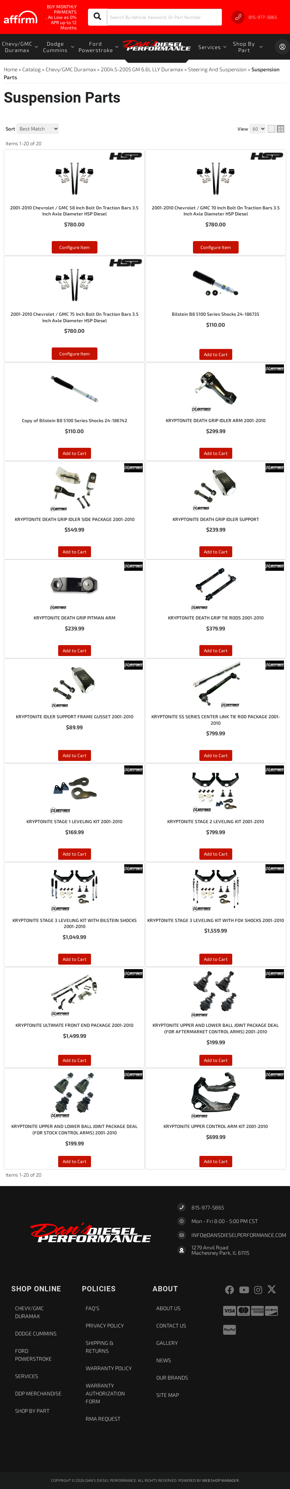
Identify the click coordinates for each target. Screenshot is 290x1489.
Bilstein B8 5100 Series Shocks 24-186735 (215, 314)
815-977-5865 (207, 1207)
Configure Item (74, 247)
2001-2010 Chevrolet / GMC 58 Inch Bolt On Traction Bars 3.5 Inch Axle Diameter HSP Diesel (74, 211)
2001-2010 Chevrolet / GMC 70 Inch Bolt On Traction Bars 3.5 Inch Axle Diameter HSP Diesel (216, 211)
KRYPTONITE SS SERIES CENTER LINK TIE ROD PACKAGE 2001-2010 (215, 719)
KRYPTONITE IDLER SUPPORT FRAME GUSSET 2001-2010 (74, 716)
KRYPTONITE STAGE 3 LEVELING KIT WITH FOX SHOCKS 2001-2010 (215, 920)
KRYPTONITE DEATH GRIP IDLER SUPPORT (216, 519)
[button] (155, 17)
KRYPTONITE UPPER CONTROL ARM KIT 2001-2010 (216, 1126)
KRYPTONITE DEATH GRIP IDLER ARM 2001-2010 (215, 420)
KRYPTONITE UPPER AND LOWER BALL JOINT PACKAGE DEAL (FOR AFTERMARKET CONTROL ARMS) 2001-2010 (216, 1028)
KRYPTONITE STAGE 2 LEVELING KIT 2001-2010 (215, 821)
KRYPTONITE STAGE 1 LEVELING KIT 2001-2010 (74, 821)
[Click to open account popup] (282, 46)
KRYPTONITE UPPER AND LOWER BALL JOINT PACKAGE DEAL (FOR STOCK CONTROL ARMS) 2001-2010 (74, 1129)
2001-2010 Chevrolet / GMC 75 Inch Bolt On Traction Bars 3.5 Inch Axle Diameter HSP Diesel (75, 317)
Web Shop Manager (220, 1480)
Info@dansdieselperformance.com (238, 1235)
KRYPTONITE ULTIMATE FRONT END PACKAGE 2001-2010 (74, 1025)
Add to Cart (216, 354)
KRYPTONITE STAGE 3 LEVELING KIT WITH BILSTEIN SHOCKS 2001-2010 (74, 923)
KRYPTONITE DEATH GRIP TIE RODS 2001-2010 (216, 617)
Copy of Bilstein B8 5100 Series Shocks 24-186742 (74, 420)
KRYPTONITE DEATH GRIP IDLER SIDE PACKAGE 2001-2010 (74, 519)
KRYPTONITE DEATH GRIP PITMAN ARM (75, 617)
